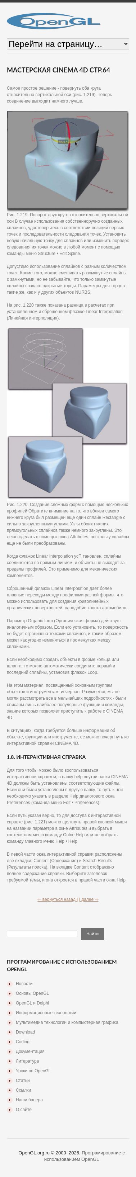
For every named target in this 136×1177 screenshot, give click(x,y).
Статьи (23, 1080)
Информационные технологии (46, 1012)
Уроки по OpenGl (33, 1070)
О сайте (24, 1109)
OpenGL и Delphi (32, 1003)
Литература (27, 1061)
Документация (30, 1051)
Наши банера (29, 1099)
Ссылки (23, 1090)
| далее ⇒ (89, 899)
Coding (23, 1041)
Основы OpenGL (32, 993)
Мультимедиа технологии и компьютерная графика (67, 1022)
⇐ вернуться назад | (57, 899)
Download (25, 1032)
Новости (24, 983)
